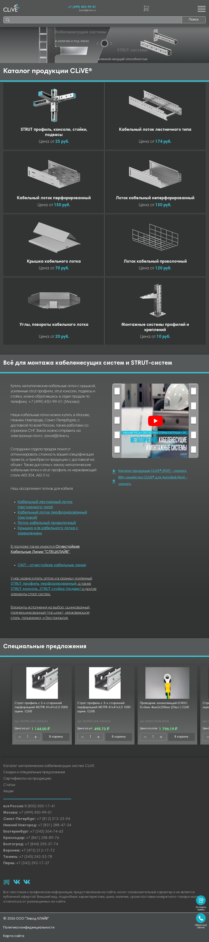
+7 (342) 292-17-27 (32, 863)
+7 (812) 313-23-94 (53, 819)
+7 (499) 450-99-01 (82, 7)
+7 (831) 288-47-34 (54, 825)
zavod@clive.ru (87, 10)
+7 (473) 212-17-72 (38, 851)
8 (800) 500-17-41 (40, 806)
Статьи (9, 785)
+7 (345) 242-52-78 (35, 857)
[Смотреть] (155, 421)
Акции (8, 791)
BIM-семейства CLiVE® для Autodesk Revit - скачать (149, 481)
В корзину (56, 736)
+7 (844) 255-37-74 (41, 844)
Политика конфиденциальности (28, 927)
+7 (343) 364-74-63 (46, 832)
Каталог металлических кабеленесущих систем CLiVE (48, 766)
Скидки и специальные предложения (34, 772)
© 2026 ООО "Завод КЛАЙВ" (26, 918)
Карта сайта (13, 936)
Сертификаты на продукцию (27, 779)
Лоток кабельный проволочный (47, 523)
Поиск (194, 19)
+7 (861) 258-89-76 (42, 838)
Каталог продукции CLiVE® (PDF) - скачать (149, 471)
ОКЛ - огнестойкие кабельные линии (52, 565)
